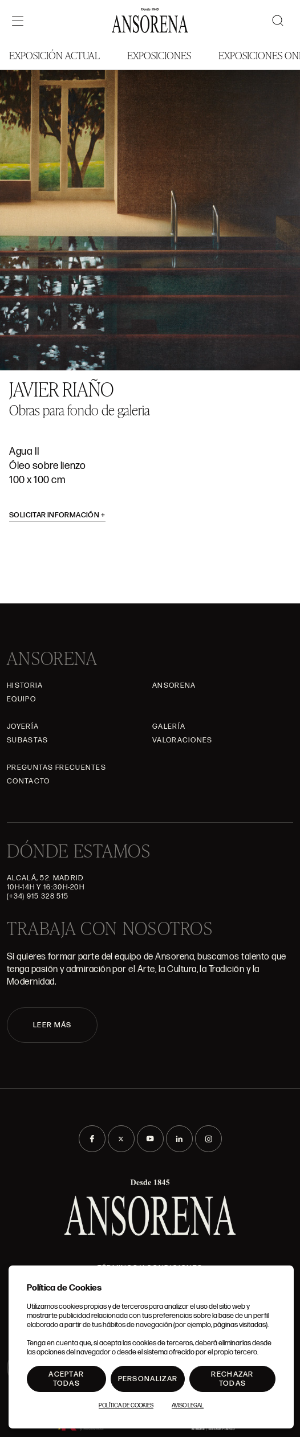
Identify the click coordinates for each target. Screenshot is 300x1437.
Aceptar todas (66, 1379)
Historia (25, 685)
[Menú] (17, 20)
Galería (168, 726)
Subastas (27, 740)
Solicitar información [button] (57, 515)
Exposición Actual (54, 55)
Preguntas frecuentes (56, 767)
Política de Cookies (126, 1405)
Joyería (23, 726)
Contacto (28, 781)
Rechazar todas (232, 1379)
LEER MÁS (52, 1025)
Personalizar (148, 1378)
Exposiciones (159, 55)
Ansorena (174, 685)
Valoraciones (182, 740)
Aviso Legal (188, 1405)
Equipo (21, 699)
